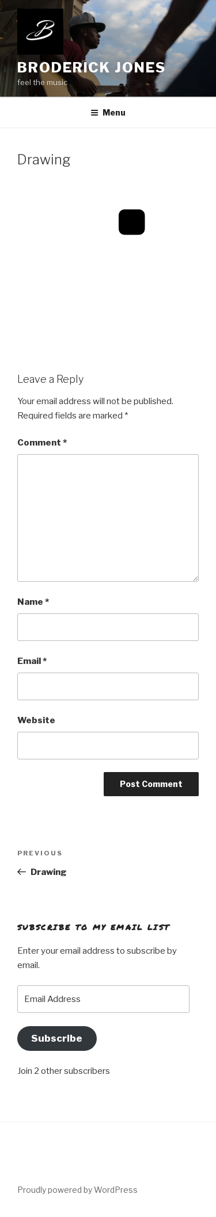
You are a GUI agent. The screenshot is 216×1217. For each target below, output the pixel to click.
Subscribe (56, 1038)
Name (33, 602)
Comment (42, 442)
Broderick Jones (91, 67)
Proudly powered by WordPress (77, 1190)
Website (36, 720)
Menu (108, 112)
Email (32, 661)
